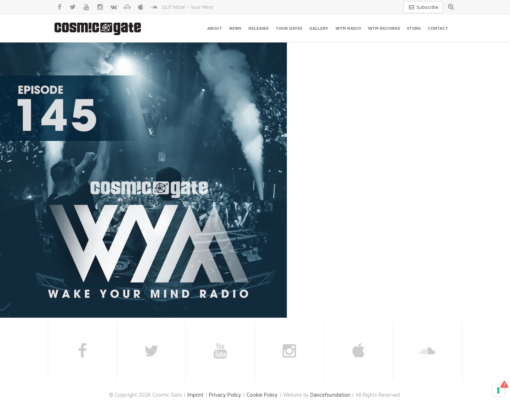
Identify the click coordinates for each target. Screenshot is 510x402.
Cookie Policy (262, 395)
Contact (438, 28)
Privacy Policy (225, 395)
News (235, 28)
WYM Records (384, 28)
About (214, 28)
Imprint (195, 395)
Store (414, 28)
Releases (258, 28)
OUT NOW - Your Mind (187, 7)
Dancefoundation (330, 395)
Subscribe (423, 7)
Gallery (318, 28)
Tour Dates (289, 28)
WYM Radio (348, 28)
